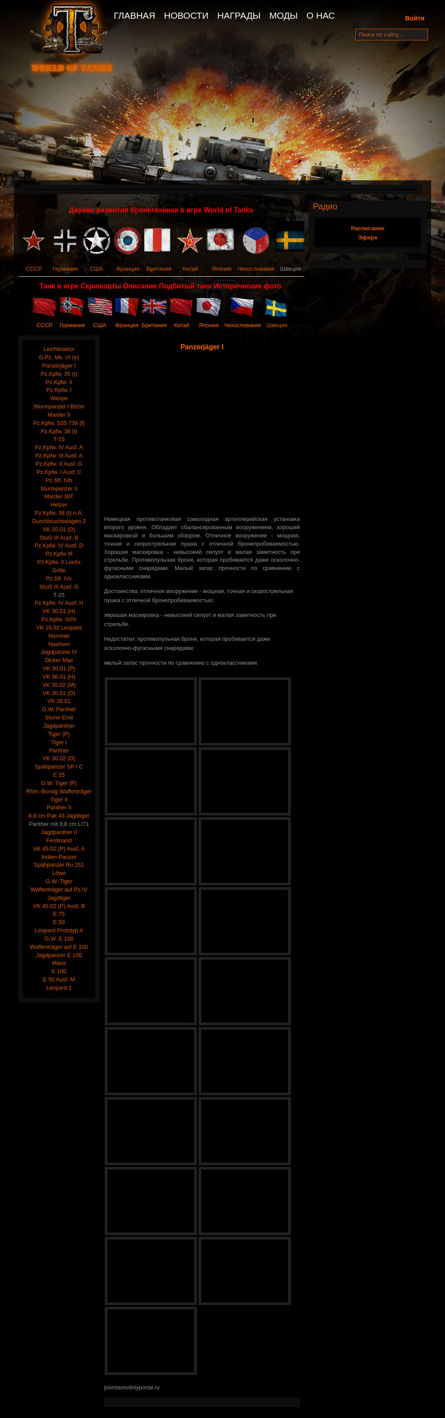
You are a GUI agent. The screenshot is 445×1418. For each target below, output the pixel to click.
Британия (159, 268)
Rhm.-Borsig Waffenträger (59, 791)
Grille (59, 570)
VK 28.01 (59, 701)
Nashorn (59, 644)
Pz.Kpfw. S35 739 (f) (59, 423)
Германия (65, 268)
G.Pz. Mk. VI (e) (59, 357)
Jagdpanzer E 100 (59, 955)
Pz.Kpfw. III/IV (58, 619)
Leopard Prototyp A (59, 930)
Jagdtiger (58, 898)
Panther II (59, 807)
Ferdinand (59, 840)
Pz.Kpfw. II (59, 382)
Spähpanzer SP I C (59, 766)
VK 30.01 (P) (59, 668)
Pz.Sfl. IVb (59, 480)
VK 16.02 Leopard (59, 627)
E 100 (59, 971)
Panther (59, 750)
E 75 (59, 914)
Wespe (59, 398)
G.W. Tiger (59, 881)
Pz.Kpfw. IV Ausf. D (59, 545)
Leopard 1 (59, 987)
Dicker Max (59, 660)
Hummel (58, 636)
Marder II (59, 414)
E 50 (59, 922)
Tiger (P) (59, 734)
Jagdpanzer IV (59, 652)
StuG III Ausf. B (59, 537)
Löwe (59, 873)
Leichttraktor (59, 349)
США (96, 268)
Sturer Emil (59, 717)
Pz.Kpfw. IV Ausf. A (59, 447)
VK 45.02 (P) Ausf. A (59, 848)
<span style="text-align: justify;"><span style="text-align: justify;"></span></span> (204, 433)
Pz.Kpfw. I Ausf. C (59, 472)
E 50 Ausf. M (59, 979)
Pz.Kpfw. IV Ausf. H (59, 603)
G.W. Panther (59, 709)
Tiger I (59, 742)
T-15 (59, 439)
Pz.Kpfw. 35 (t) (58, 374)
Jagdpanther (59, 725)
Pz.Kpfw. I (59, 390)
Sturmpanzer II (58, 488)
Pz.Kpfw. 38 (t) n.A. (59, 513)
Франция (127, 268)
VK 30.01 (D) (59, 693)
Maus (59, 963)
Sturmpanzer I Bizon (59, 406)
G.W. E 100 (58, 938)
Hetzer (59, 504)
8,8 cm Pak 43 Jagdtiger (59, 815)
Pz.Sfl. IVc (59, 578)
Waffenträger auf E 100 (59, 947)
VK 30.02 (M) (59, 685)
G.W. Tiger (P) (59, 783)
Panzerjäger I (59, 365)
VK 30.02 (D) (59, 758)
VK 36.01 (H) (59, 676)
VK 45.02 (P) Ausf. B (59, 906)
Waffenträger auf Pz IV (58, 889)
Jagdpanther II (59, 832)
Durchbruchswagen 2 (59, 521)
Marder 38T (58, 496)
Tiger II (59, 799)
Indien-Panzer (58, 857)
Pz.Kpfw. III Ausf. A (59, 455)
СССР (34, 268)
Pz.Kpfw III (59, 553)
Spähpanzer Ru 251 (59, 864)
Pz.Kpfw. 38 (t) (58, 431)
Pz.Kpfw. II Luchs (59, 562)
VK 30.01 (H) (59, 611)
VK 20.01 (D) (59, 529)
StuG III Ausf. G (59, 586)
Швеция (277, 325)
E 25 (59, 775)
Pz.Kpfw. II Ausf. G (59, 464)
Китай (190, 268)
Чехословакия (256, 268)
